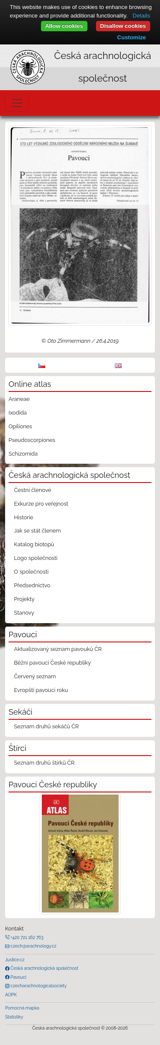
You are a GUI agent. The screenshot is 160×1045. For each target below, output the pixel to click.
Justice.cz (15, 959)
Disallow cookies (123, 26)
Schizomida (23, 453)
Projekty (24, 599)
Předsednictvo (32, 585)
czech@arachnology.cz (32, 945)
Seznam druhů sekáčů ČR (46, 726)
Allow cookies (64, 26)
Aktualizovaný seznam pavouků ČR (58, 649)
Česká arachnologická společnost (43, 968)
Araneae (19, 399)
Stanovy (24, 612)
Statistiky (14, 1016)
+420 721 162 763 (26, 937)
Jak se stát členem (37, 530)
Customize (131, 37)
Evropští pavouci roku (41, 690)
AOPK (11, 994)
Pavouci (17, 977)
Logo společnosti (36, 558)
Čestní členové (32, 490)
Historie (23, 517)
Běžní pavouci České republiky (52, 662)
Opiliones (20, 426)
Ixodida (18, 412)
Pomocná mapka (22, 1007)
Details (141, 15)
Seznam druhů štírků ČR (44, 762)
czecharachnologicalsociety (38, 985)
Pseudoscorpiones (32, 440)
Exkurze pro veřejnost (41, 503)
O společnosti (31, 571)
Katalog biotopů (34, 544)
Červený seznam (35, 676)
